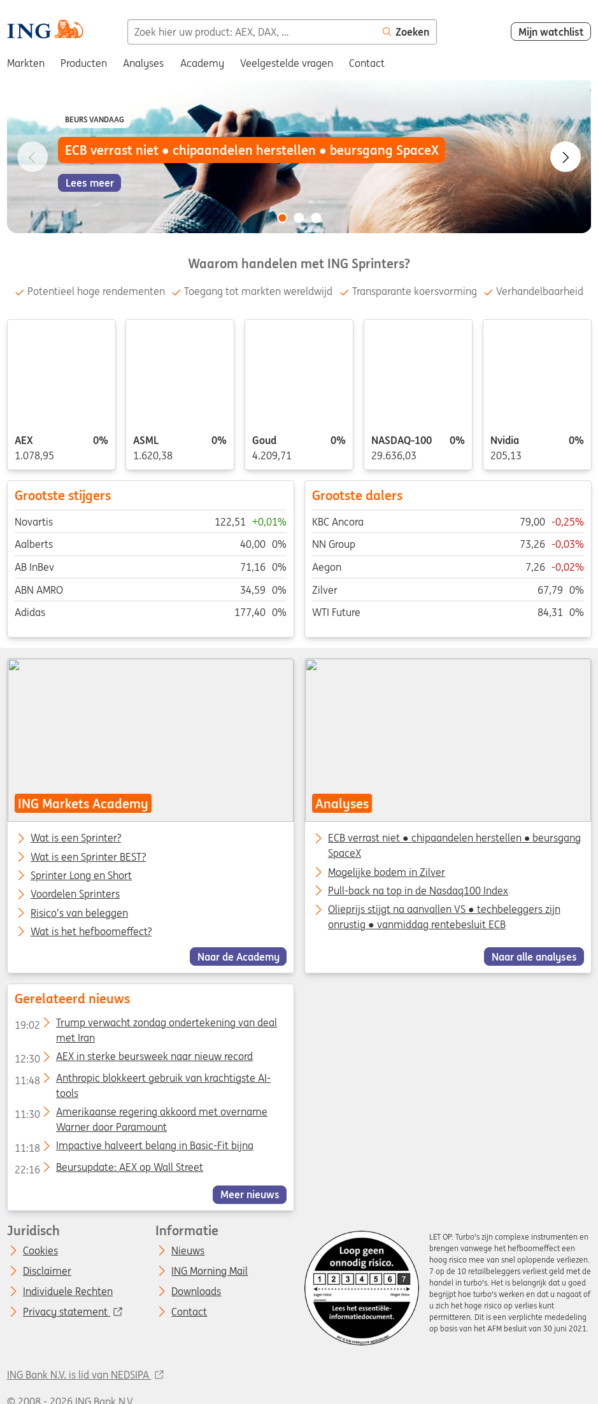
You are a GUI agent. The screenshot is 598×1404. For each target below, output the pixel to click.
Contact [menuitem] (367, 63)
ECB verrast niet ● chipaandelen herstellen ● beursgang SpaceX (453, 846)
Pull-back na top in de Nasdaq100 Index (417, 890)
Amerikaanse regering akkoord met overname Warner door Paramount (140, 1114)
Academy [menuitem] (202, 63)
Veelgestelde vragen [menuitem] (286, 63)
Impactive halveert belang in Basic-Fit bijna (133, 1148)
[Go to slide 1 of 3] (282, 218)
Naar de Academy (238, 956)
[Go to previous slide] (32, 156)
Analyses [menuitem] (143, 63)
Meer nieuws (249, 1194)
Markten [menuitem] (26, 63)
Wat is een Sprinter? (76, 839)
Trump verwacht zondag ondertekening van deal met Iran (145, 1025)
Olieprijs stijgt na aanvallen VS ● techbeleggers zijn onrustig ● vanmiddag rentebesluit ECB (443, 917)
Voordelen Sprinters (75, 895)
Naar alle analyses (533, 956)
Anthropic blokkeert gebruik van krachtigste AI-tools (142, 1079)
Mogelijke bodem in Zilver (386, 872)
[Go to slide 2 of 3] (299, 218)
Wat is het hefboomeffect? (91, 932)
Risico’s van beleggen (79, 913)
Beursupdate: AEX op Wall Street (108, 1169)
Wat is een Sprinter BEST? (88, 857)
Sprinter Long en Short (81, 876)
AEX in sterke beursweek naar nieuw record (133, 1058)
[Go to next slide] (565, 156)
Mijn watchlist (551, 31)
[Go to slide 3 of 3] (316, 218)
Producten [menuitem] (84, 63)
